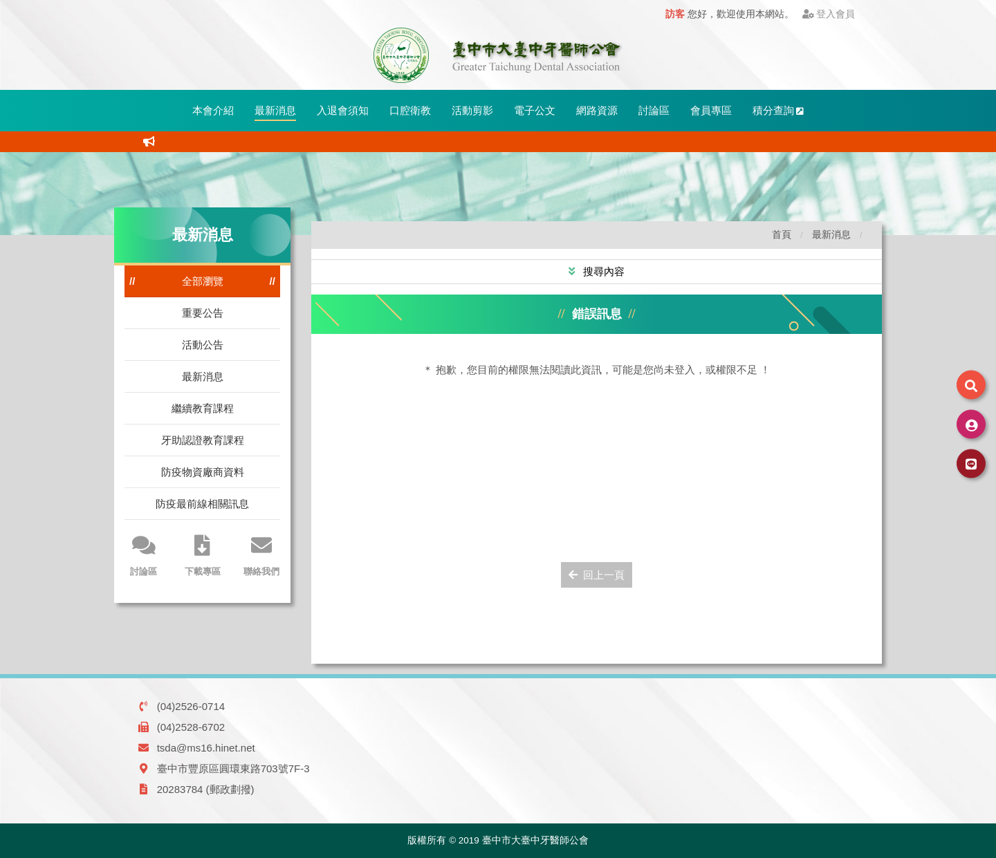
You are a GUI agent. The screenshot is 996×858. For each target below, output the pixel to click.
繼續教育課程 (203, 408)
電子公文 (534, 110)
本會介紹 (213, 110)
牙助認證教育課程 (202, 440)
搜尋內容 (602, 271)
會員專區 (711, 110)
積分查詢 (778, 110)
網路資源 (597, 110)
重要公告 (202, 313)
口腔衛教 (410, 110)
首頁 (781, 235)
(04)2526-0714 (191, 706)
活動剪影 (472, 110)
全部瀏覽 (202, 281)
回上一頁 (597, 575)
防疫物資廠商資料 (202, 472)
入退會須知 (343, 110)
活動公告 (202, 345)
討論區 (654, 110)
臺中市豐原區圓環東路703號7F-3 (233, 768)
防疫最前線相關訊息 (202, 504)
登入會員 (829, 14)
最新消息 (275, 110)
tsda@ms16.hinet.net (206, 748)
